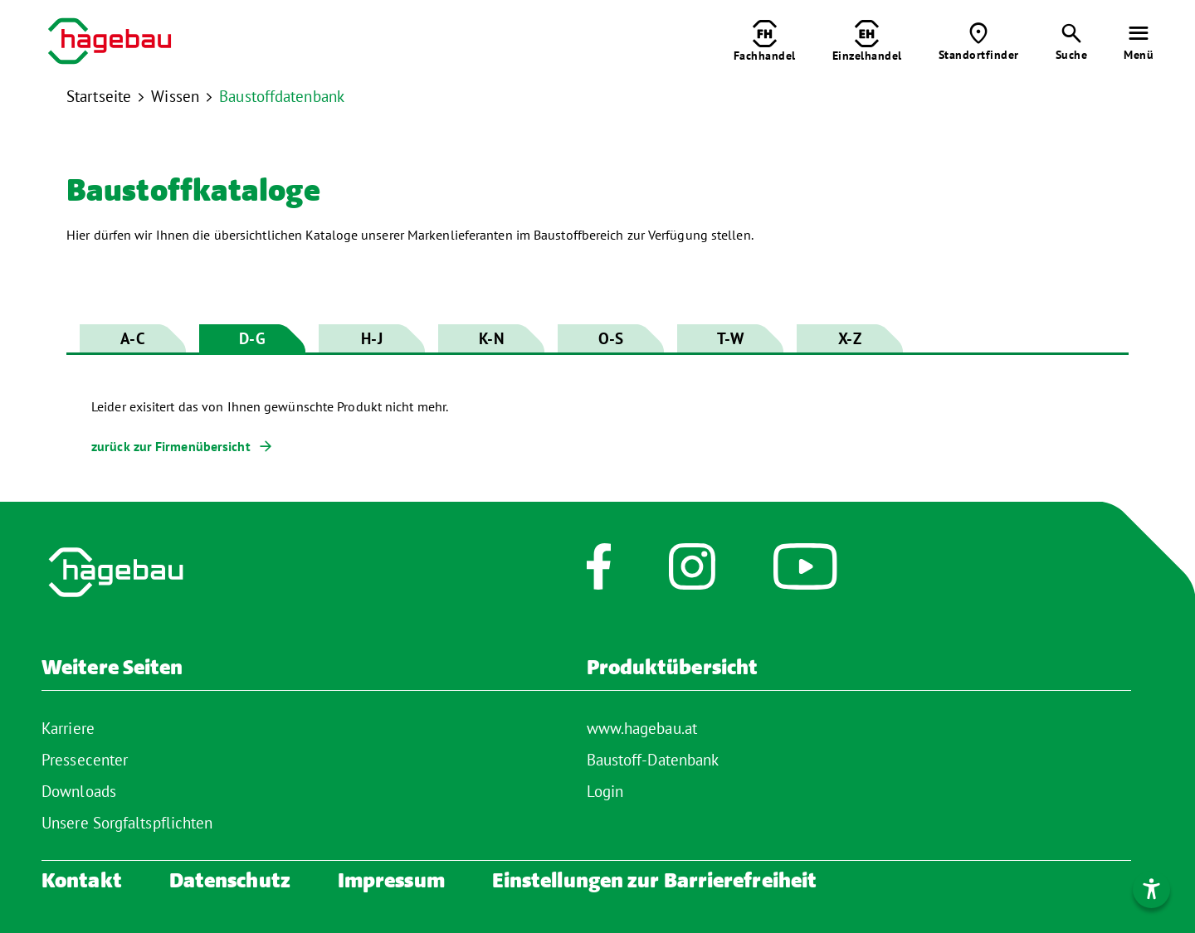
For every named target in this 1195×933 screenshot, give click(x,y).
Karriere (68, 728)
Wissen (175, 96)
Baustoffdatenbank (281, 96)
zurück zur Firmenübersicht (171, 446)
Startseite (98, 96)
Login (605, 791)
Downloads (78, 791)
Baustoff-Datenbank (653, 760)
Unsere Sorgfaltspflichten (127, 823)
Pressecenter (84, 760)
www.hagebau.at (642, 728)
